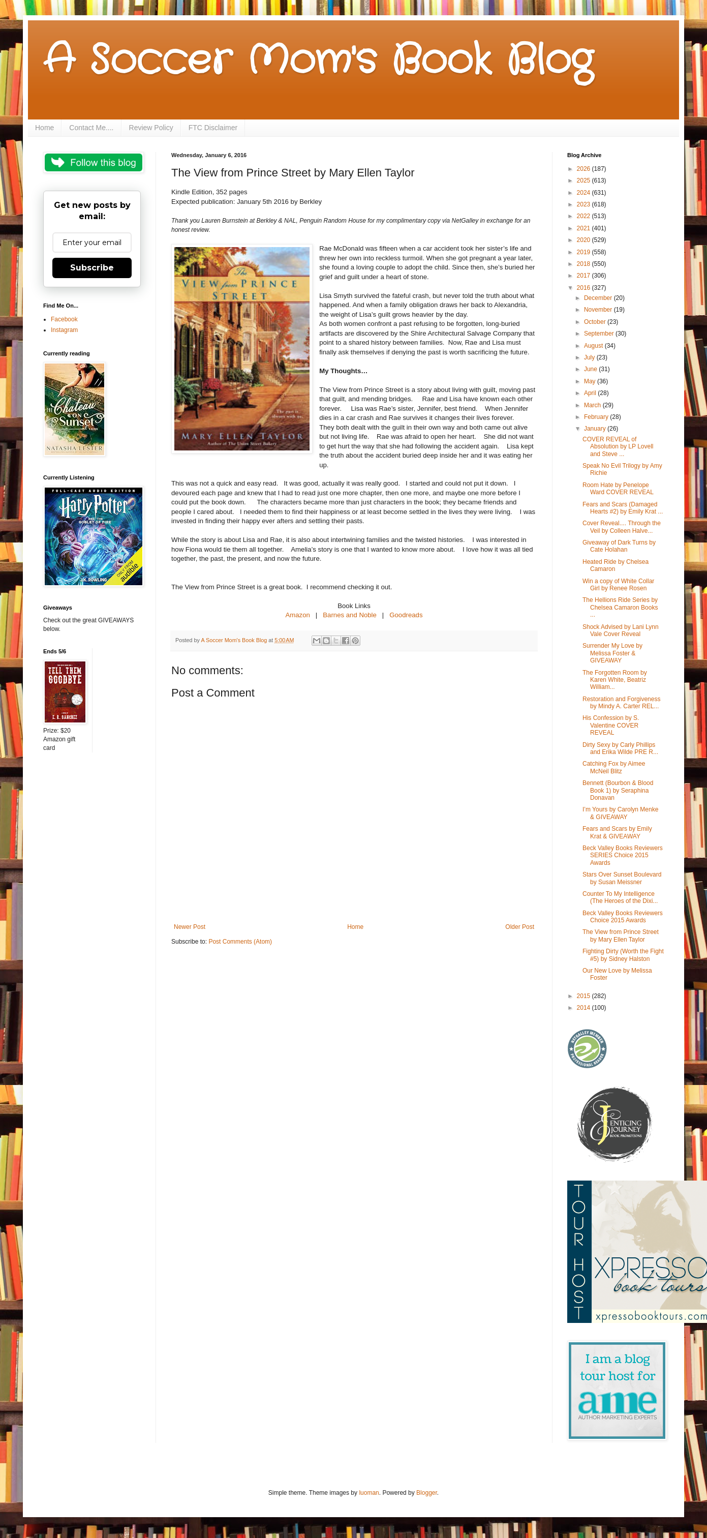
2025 (584, 180)
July (590, 357)
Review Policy (151, 128)
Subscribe (92, 268)
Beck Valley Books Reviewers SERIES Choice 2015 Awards (622, 855)
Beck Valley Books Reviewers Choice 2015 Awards (622, 917)
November (599, 309)
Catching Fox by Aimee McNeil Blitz (613, 767)
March (593, 405)
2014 (584, 1007)
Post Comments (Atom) (240, 941)
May (590, 381)
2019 (584, 252)
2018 (584, 263)
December (599, 297)
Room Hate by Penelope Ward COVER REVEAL (618, 488)
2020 (584, 240)
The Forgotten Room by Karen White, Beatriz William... (614, 680)
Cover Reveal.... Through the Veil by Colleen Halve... (621, 527)
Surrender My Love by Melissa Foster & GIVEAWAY (612, 653)
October (595, 321)
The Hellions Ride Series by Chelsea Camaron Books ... (620, 607)
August (594, 345)
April (591, 393)
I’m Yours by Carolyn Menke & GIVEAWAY (620, 813)
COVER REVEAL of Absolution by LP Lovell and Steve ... (618, 447)
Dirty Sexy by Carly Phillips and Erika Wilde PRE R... (620, 748)
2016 (584, 287)
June (591, 369)
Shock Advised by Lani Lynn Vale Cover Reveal (620, 630)
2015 (584, 996)
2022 (584, 216)
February (597, 416)
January (595, 428)
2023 (584, 204)
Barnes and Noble (350, 615)
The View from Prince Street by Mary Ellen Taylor (620, 935)
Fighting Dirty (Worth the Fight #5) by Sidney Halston (623, 955)
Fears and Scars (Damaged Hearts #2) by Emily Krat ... (622, 508)
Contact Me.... (91, 128)
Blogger (426, 1492)
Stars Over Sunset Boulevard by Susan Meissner (621, 878)
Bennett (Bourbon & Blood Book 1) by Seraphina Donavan (617, 790)
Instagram (64, 330)
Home (44, 128)
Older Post (519, 926)
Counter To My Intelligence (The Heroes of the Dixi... (620, 897)
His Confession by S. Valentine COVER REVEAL (610, 725)
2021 (584, 228)
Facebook (64, 319)
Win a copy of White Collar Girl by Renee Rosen (618, 585)
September (600, 333)
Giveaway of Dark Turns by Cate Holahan (619, 546)
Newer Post (189, 926)
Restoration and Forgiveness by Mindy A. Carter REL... (621, 703)
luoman (369, 1492)
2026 (584, 168)
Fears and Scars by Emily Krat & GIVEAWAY (617, 832)
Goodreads (405, 615)
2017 (584, 275)
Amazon (297, 615)
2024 (584, 192)
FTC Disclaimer (213, 128)
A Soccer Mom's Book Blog (318, 61)
